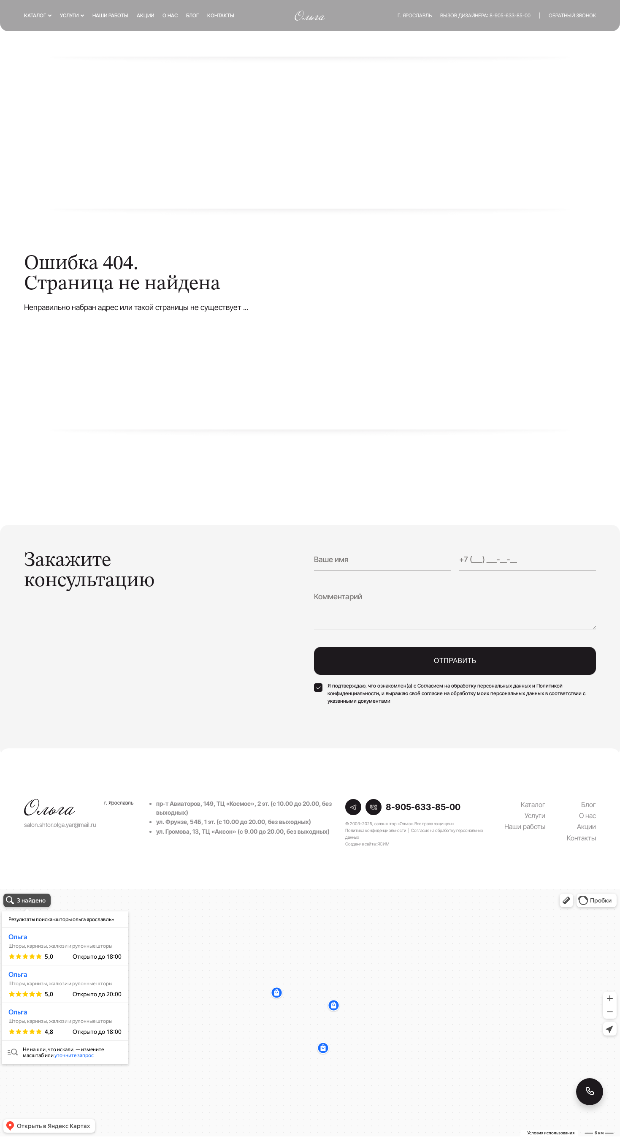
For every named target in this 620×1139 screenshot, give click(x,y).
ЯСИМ (383, 843)
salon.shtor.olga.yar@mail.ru (60, 824)
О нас (170, 15)
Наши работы (110, 15)
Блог (192, 15)
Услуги (69, 15)
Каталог (35, 15)
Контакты (220, 15)
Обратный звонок (572, 15)
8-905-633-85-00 (510, 15)
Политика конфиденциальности (375, 830)
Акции (145, 15)
